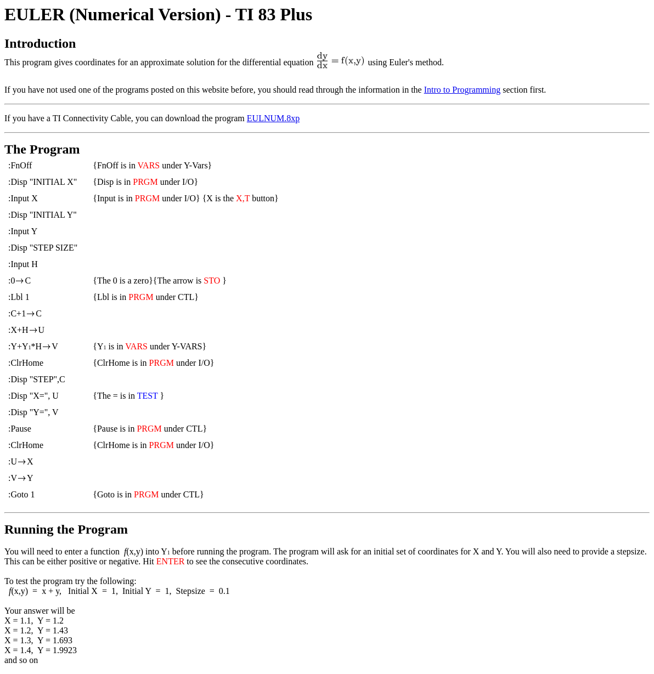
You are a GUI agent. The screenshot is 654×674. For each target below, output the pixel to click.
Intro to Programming (462, 89)
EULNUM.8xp (273, 118)
